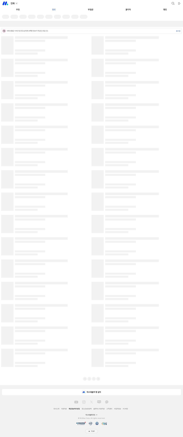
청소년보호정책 (87, 409)
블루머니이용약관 (99, 409)
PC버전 (125, 409)
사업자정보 (117, 409)
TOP (91, 431)
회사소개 (56, 409)
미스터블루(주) (91, 415)
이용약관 (64, 409)
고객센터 (109, 409)
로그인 (178, 31)
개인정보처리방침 (74, 409)
